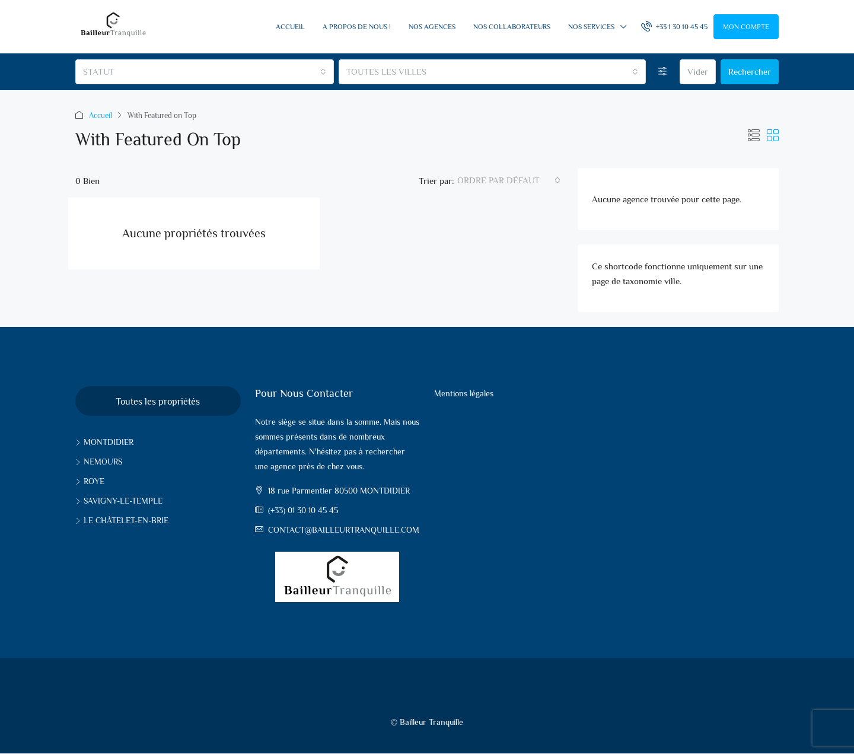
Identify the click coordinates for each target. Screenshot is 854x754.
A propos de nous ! (357, 27)
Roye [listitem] (89, 481)
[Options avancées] (663, 71)
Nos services (591, 27)
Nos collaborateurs (511, 27)
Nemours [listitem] (98, 461)
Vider (697, 71)
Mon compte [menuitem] (746, 27)
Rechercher (749, 71)
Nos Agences (432, 27)
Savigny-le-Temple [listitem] (118, 500)
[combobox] (204, 71)
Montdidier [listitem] (104, 442)
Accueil (290, 27)
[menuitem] (674, 27)
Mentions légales (463, 393)
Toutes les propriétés (158, 401)
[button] (754, 135)
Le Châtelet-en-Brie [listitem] (121, 520)
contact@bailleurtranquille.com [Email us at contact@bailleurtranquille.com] (343, 530)
